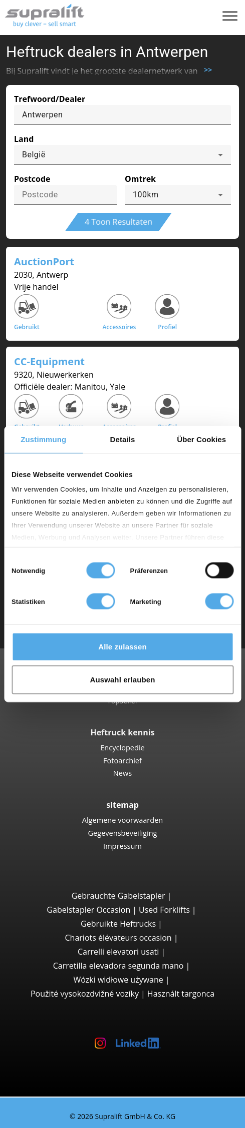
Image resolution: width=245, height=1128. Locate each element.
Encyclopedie (122, 747)
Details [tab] (122, 439)
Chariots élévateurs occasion (118, 937)
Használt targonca (180, 993)
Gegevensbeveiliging (122, 833)
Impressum (122, 846)
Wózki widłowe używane (118, 979)
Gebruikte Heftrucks (118, 923)
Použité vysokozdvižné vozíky (85, 993)
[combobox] (122, 155)
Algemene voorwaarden (122, 820)
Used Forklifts (164, 909)
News (122, 773)
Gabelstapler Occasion (88, 909)
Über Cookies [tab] (201, 439)
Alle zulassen (122, 646)
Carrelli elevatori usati (118, 951)
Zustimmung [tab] (43, 439)
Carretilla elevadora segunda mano (118, 965)
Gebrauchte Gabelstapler (118, 895)
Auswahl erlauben (122, 679)
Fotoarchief (122, 760)
